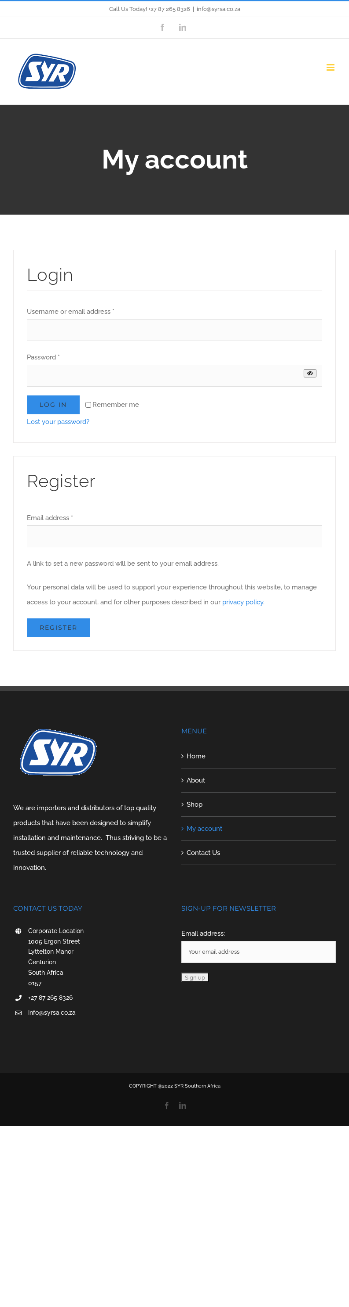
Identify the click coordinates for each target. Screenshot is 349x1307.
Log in (53, 405)
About (196, 780)
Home (196, 756)
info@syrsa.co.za (218, 9)
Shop (194, 804)
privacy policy (242, 602)
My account (204, 829)
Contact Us (203, 853)
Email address (50, 518)
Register (58, 628)
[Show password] (310, 373)
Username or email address (70, 312)
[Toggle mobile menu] (331, 67)
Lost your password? (58, 422)
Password (43, 357)
